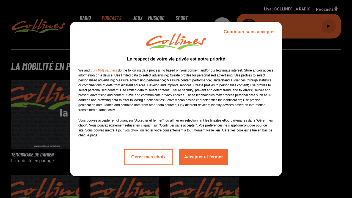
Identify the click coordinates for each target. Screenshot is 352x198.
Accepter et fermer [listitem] (203, 157)
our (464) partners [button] (103, 70)
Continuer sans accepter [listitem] (249, 31)
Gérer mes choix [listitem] (148, 157)
